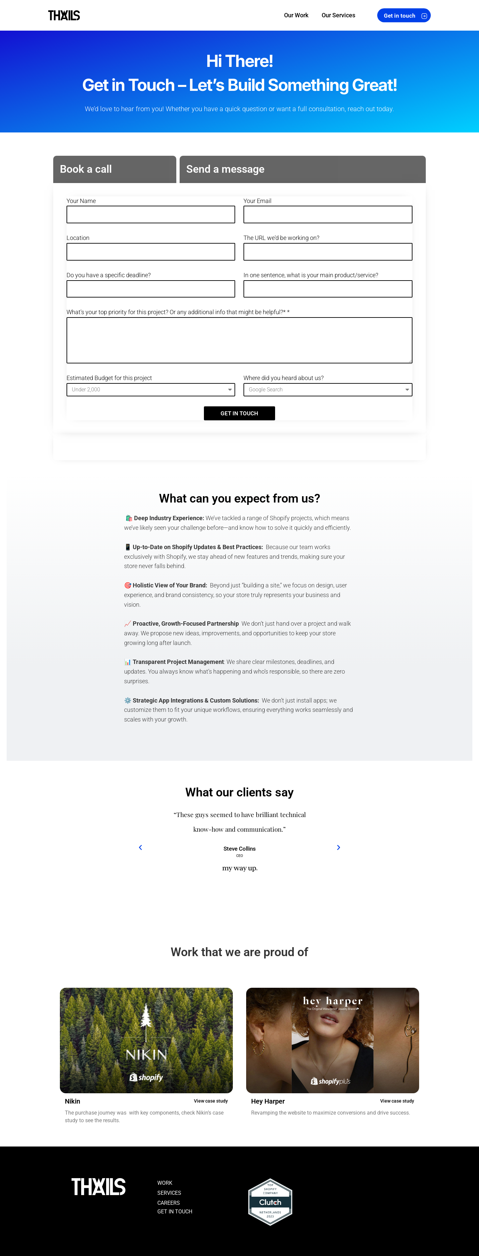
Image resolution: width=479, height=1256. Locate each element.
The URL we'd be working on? (281, 237)
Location (78, 237)
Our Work (296, 15)
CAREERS (168, 1203)
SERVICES (169, 1193)
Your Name (81, 200)
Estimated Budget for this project (109, 377)
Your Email (257, 200)
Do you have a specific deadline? (109, 275)
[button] (140, 848)
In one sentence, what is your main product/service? (310, 275)
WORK (164, 1183)
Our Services (338, 15)
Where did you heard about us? (283, 377)
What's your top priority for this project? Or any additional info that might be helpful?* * (178, 312)
